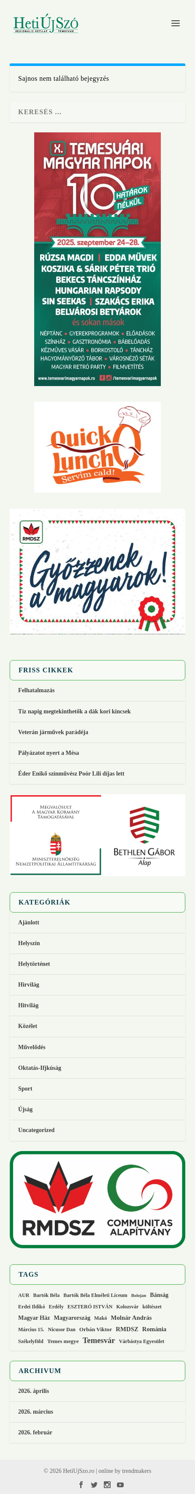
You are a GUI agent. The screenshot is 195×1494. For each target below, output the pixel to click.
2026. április (33, 1391)
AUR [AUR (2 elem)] (23, 1295)
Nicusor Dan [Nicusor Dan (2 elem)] (62, 1329)
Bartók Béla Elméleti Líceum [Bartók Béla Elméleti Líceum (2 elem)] (95, 1295)
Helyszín (29, 943)
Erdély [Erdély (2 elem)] (56, 1307)
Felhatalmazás (36, 690)
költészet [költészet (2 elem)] (151, 1307)
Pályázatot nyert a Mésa (48, 753)
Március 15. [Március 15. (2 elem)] (31, 1329)
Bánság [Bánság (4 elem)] (159, 1294)
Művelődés (32, 1047)
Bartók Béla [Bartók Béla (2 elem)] (46, 1295)
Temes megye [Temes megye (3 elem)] (63, 1341)
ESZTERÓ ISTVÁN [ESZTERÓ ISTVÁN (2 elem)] (90, 1307)
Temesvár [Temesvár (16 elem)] (99, 1340)
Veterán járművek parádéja (53, 732)
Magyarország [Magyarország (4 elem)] (72, 1317)
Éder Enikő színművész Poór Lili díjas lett (71, 773)
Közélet (27, 1026)
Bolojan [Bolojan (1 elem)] (138, 1295)
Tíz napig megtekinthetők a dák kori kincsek (74, 711)
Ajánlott (28, 922)
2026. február (35, 1432)
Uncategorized (36, 1130)
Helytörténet (34, 964)
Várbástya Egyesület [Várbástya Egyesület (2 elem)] (141, 1341)
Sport (25, 1089)
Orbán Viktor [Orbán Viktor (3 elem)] (95, 1329)
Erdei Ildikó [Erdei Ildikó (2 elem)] (31, 1307)
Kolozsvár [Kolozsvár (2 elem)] (127, 1307)
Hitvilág (28, 1005)
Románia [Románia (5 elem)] (154, 1329)
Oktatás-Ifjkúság (40, 1068)
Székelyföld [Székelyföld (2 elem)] (30, 1341)
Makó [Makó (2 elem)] (100, 1318)
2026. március (35, 1412)
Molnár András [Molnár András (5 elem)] (131, 1317)
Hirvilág (28, 984)
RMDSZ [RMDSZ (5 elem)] (127, 1329)
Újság (25, 1109)
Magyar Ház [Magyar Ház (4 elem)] (34, 1317)
